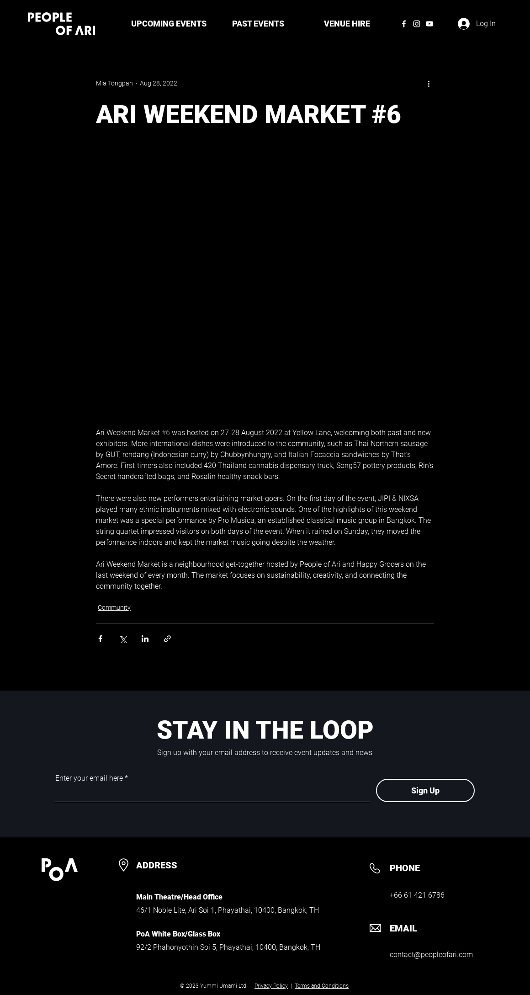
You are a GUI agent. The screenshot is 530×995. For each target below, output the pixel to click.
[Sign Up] (425, 790)
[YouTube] (429, 23)
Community (114, 607)
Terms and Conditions (322, 986)
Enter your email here (89, 778)
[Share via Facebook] (100, 638)
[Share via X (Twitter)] (122, 638)
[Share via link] (167, 638)
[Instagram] (416, 23)
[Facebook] (403, 23)
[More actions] (428, 83)
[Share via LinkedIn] (145, 638)
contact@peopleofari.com (431, 954)
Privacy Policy (271, 986)
